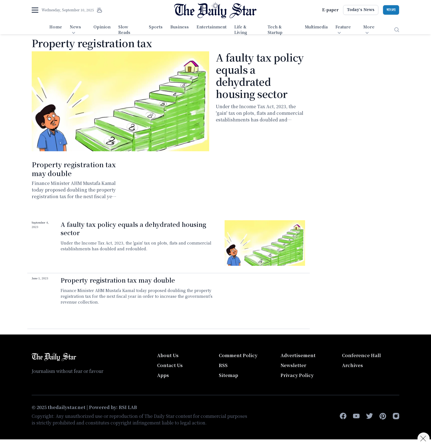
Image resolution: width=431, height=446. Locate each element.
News (75, 27)
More (369, 27)
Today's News (361, 10)
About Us (168, 355)
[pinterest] (382, 416)
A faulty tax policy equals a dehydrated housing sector (260, 75)
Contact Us (170, 365)
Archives (352, 365)
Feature (343, 27)
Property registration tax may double (74, 169)
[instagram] (396, 416)
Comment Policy (238, 355)
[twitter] (369, 416)
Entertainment (211, 27)
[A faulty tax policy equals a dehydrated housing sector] (120, 101)
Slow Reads (124, 29)
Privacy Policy (297, 375)
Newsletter (293, 365)
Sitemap (228, 375)
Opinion (102, 27)
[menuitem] (55, 30)
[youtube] (356, 416)
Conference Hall (361, 355)
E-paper (330, 9)
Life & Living (240, 29)
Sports (156, 27)
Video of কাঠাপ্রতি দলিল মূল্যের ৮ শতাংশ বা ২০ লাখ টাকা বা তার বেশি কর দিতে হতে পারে (265, 299)
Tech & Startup (275, 29)
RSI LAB (128, 407)
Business (179, 27)
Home (55, 27)
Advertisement (298, 355)
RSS (223, 365)
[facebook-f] (343, 416)
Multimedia (316, 27)
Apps (163, 375)
